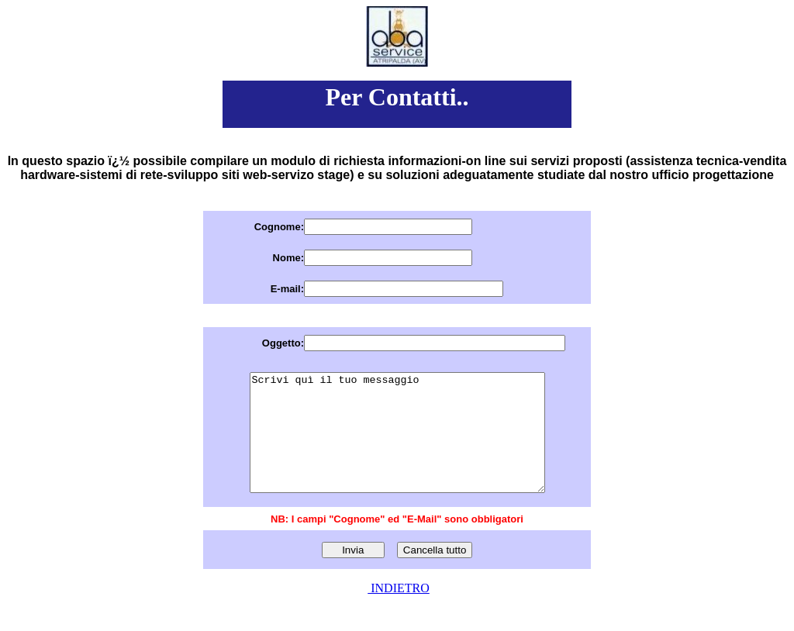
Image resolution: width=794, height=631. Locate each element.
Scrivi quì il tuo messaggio (397, 444)
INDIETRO (399, 611)
